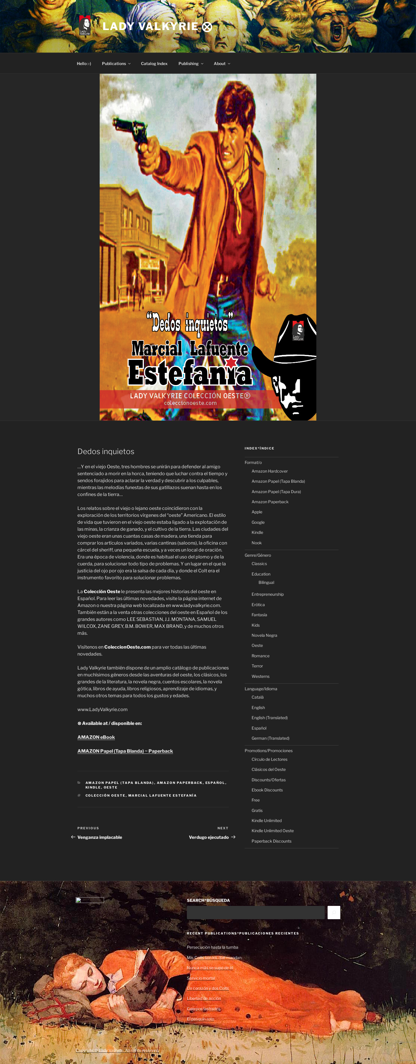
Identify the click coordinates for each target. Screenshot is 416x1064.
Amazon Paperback (180, 783)
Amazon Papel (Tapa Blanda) (120, 783)
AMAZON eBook (96, 737)
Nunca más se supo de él (210, 967)
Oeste (111, 787)
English (258, 707)
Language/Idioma (261, 688)
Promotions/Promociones (269, 750)
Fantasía (259, 614)
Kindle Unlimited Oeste (273, 830)
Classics (259, 563)
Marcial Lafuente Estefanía (162, 795)
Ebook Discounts (267, 789)
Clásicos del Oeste (269, 769)
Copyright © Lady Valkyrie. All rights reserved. (117, 1050)
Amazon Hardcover (270, 471)
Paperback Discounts (271, 841)
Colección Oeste (106, 795)
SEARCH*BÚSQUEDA (208, 900)
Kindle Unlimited (267, 820)
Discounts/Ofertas (269, 779)
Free (256, 799)
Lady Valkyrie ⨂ (158, 26)
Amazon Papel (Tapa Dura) (276, 491)
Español (215, 783)
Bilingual (266, 582)
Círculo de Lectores (269, 759)
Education (261, 573)
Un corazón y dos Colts (208, 988)
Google (258, 522)
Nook (257, 542)
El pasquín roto (200, 1018)
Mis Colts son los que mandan (214, 957)
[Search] (334, 912)
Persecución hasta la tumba (212, 947)
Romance (261, 655)
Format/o (253, 462)
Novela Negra (264, 635)
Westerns (261, 676)
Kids (256, 625)
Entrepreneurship (268, 594)
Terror (257, 665)
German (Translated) (270, 738)
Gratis (257, 810)
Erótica (258, 604)
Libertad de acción (204, 998)
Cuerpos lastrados (203, 1008)
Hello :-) (84, 63)
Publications (116, 63)
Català (258, 697)
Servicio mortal (201, 978)
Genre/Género (258, 555)
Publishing (191, 63)
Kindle (93, 787)
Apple (257, 511)
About (222, 63)
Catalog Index (154, 63)
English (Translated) (270, 717)
